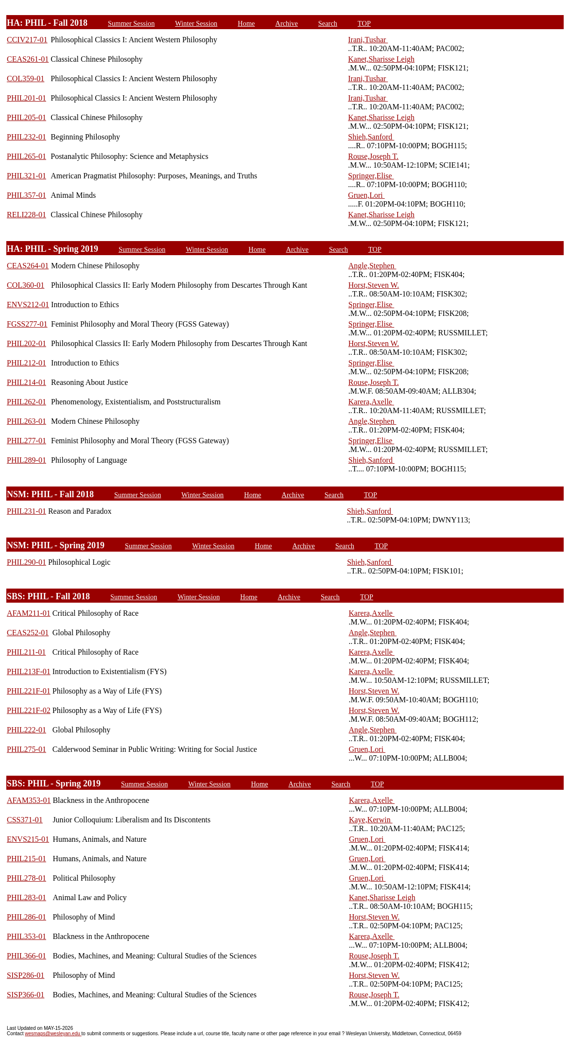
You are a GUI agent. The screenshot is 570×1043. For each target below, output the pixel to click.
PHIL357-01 (26, 195)
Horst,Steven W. (373, 285)
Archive (286, 23)
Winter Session (196, 23)
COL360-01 (25, 285)
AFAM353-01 (29, 800)
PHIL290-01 (26, 562)
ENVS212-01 (28, 304)
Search (327, 23)
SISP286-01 (25, 975)
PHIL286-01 (26, 917)
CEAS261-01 (28, 59)
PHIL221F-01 (29, 691)
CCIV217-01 (27, 39)
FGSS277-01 (27, 324)
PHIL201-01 (26, 98)
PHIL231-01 (26, 511)
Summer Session (131, 23)
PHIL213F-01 (29, 671)
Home (246, 23)
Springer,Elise (371, 176)
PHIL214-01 (26, 382)
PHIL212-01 (26, 363)
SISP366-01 (25, 995)
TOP (364, 23)
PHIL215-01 (26, 858)
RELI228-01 (26, 214)
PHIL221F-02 (29, 710)
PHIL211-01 (26, 652)
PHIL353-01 (26, 936)
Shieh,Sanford (371, 137)
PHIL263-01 (26, 421)
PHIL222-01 (26, 730)
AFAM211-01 (29, 613)
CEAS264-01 (28, 265)
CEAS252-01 (28, 632)
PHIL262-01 (26, 402)
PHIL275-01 (26, 749)
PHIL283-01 (26, 897)
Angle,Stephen (372, 265)
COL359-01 (25, 78)
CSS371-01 (25, 820)
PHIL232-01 (26, 137)
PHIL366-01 (26, 956)
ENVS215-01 (28, 839)
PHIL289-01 (26, 460)
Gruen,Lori (366, 195)
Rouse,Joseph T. (373, 156)
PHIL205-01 (26, 117)
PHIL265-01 (26, 156)
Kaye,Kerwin (371, 820)
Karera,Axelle (371, 402)
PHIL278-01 (26, 878)
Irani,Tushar (368, 39)
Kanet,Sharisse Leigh (381, 59)
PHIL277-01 (26, 440)
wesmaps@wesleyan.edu (53, 1033)
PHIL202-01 (26, 343)
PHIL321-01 (26, 176)
